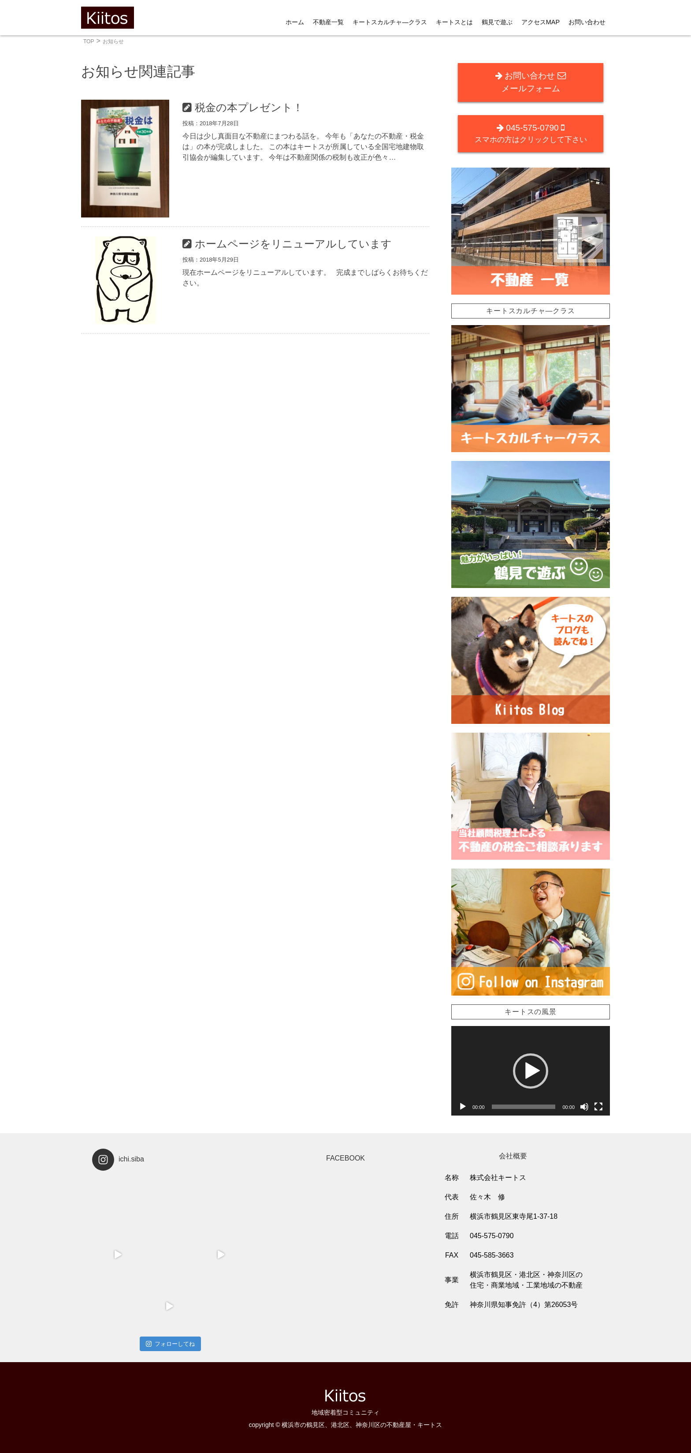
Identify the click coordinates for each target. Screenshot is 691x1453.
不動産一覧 (328, 22)
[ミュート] (584, 1106)
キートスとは (454, 22)
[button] (530, 1071)
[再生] (462, 1106)
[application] (530, 1071)
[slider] (524, 1107)
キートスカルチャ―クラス (390, 22)
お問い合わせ (587, 22)
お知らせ (113, 41)
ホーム (295, 22)
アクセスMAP (540, 22)
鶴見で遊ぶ (497, 22)
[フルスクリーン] (598, 1106)
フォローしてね (170, 1344)
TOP (88, 41)
